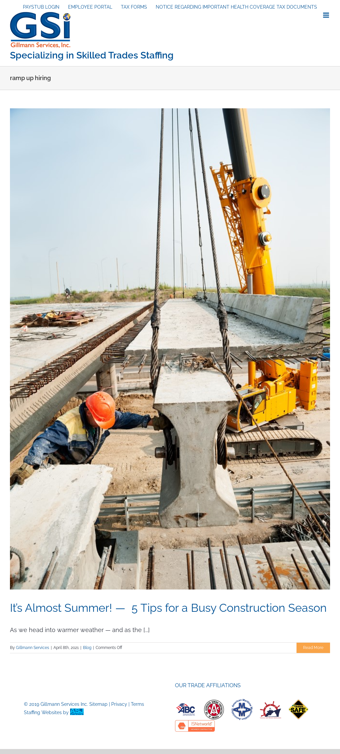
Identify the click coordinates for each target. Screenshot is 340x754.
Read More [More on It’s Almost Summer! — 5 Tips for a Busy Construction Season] (313, 647)
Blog (87, 647)
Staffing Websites (43, 712)
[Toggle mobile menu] (326, 15)
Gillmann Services (32, 647)
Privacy (119, 704)
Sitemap (98, 704)
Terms (137, 704)
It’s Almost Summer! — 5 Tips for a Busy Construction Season (168, 607)
